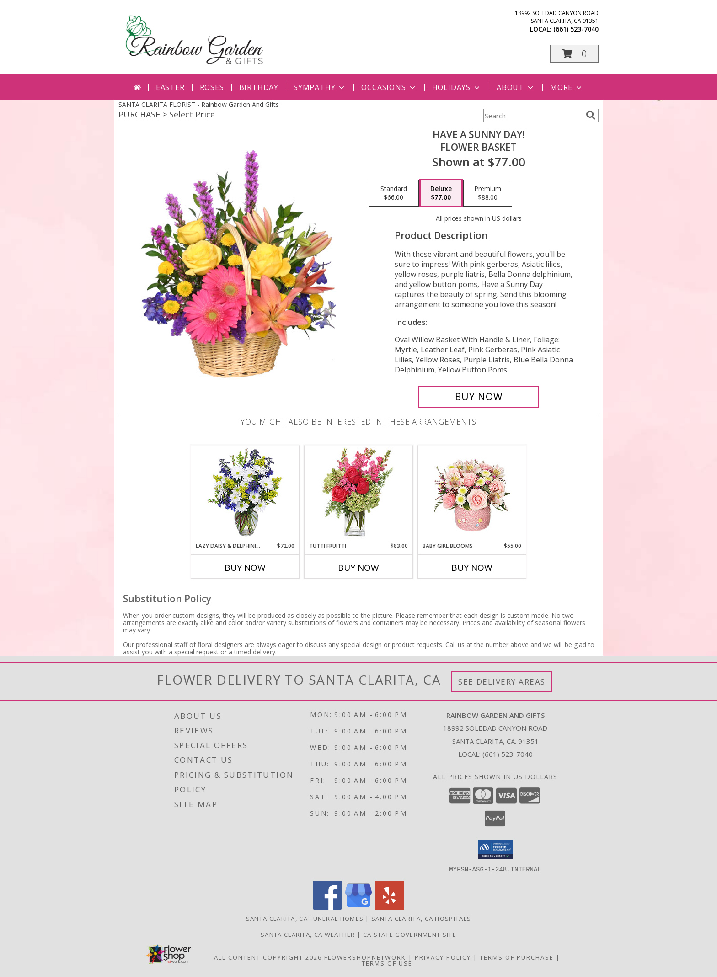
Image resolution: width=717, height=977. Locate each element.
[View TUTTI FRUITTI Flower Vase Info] (359, 493)
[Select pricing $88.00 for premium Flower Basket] (488, 193)
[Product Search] (533, 115)
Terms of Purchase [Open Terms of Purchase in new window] (517, 957)
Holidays (457, 87)
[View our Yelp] (389, 907)
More (566, 87)
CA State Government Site (409, 934)
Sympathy (320, 87)
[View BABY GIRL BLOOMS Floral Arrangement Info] (472, 493)
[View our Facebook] (327, 907)
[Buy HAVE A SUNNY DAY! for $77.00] (478, 397)
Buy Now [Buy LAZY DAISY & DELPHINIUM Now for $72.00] (245, 567)
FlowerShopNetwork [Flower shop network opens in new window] (365, 957)
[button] (574, 54)
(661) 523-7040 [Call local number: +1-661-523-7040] (576, 29)
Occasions (389, 87)
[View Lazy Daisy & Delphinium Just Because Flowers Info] (245, 493)
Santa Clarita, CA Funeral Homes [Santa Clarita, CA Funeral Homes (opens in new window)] (305, 918)
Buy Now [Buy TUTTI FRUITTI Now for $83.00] (358, 567)
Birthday (258, 87)
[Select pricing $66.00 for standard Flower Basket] (393, 193)
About (516, 87)
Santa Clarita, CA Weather (308, 934)
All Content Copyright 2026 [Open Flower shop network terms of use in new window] (268, 957)
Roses (212, 87)
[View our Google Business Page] (358, 907)
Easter (170, 87)
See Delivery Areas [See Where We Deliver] (502, 681)
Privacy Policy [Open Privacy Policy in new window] (443, 957)
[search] (590, 115)
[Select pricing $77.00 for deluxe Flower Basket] (441, 193)
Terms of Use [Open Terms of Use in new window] (387, 963)
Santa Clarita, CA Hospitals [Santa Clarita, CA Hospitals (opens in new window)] (421, 918)
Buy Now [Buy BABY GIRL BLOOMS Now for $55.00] (471, 567)
